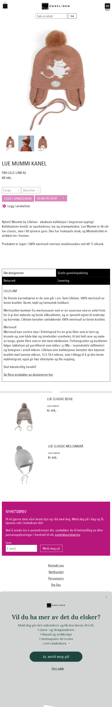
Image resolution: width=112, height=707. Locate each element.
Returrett (9, 281)
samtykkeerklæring (67, 535)
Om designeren (14, 273)
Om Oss (56, 585)
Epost (9, 542)
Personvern (56, 578)
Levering (63, 281)
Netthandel (56, 572)
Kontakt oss (56, 565)
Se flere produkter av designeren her (28, 374)
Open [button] (107, 6)
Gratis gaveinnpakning (73, 273)
